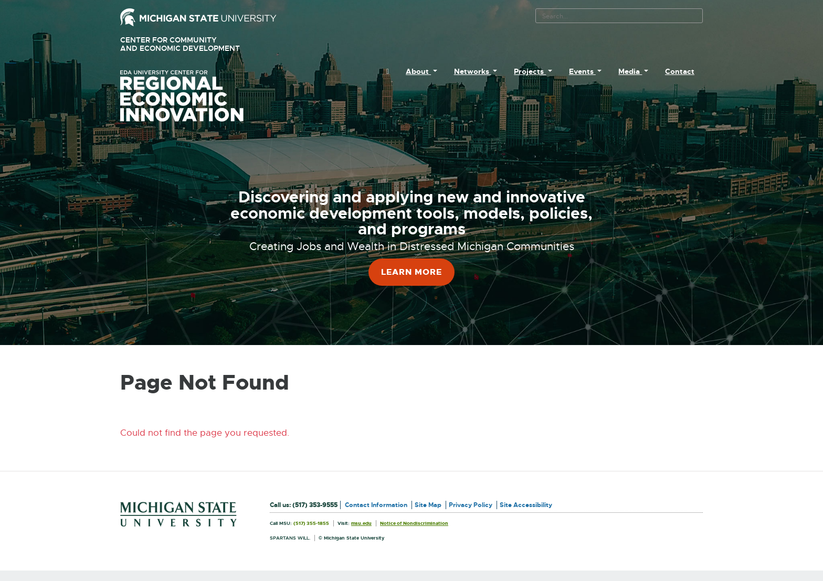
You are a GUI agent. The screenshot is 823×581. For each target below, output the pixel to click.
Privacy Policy (470, 505)
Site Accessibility (526, 505)
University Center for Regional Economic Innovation (198, 96)
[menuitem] (387, 71)
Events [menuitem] (582, 71)
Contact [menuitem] (679, 71)
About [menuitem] (418, 71)
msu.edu (361, 523)
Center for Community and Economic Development (195, 44)
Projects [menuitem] (530, 71)
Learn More (411, 271)
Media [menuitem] (630, 71)
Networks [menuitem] (472, 71)
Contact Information (376, 505)
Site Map (428, 505)
